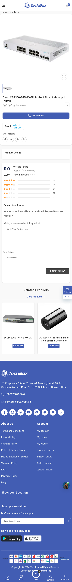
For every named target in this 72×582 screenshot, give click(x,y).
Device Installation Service (14, 456)
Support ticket (44, 456)
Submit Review (57, 271)
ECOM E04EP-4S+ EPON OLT (18, 337)
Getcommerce (43, 570)
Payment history (45, 450)
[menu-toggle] (3, 5)
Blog (3, 482)
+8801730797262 (13, 394)
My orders (42, 437)
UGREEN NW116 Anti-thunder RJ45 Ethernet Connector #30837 (54, 339)
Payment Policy (9, 476)
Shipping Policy (9, 443)
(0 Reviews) (21, 105)
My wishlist (42, 443)
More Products (34, 297)
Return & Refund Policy (13, 450)
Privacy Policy (8, 437)
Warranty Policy (9, 463)
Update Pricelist (45, 469)
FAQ (3, 469)
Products (14, 12)
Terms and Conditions (12, 430)
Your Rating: (8, 252)
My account (43, 430)
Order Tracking (44, 463)
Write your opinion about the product (22, 223)
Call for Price (38, 116)
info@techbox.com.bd (16, 401)
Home (4, 12)
